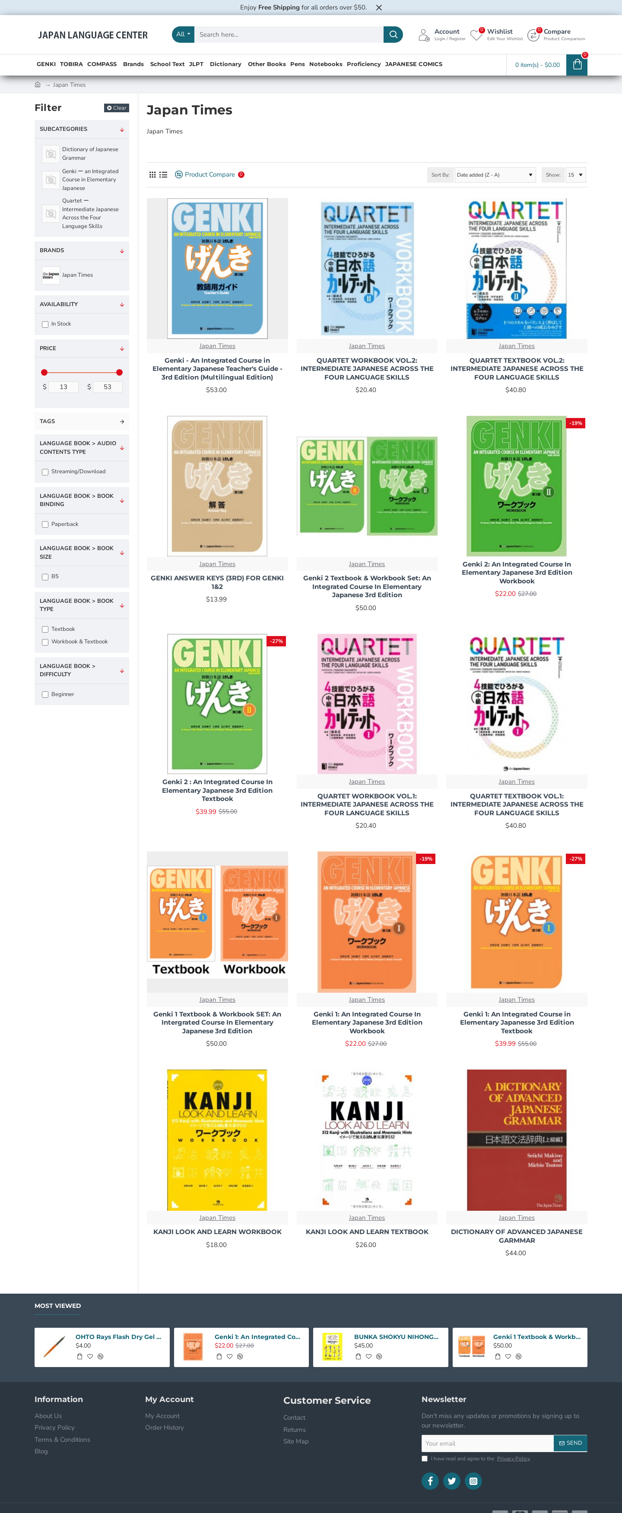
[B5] (45, 577)
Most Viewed (58, 1306)
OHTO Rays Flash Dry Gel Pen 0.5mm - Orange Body (120, 1337)
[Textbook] (45, 629)
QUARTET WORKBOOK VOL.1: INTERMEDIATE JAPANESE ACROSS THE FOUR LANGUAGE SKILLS (367, 804)
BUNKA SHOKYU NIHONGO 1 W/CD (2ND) (398, 1337)
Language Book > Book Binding (77, 500)
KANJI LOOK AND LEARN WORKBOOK (217, 1232)
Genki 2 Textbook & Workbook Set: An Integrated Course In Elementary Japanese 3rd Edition (367, 586)
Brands (52, 250)
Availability (59, 304)
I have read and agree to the (477, 1458)
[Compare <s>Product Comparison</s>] (556, 34)
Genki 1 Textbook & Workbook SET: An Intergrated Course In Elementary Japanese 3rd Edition (217, 1022)
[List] (163, 174)
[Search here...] (393, 34)
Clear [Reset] (120, 107)
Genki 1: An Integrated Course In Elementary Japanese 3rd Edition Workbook (367, 1022)
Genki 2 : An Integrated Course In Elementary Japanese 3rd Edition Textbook (217, 790)
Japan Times (217, 346)
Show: (553, 174)
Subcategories (63, 129)
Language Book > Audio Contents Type (78, 448)
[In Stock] (45, 324)
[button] (79, 1356)
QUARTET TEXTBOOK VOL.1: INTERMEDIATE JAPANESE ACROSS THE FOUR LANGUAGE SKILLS (517, 804)
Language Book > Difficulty (67, 670)
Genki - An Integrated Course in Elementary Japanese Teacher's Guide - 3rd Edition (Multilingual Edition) (217, 368)
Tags (47, 421)
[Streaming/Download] (45, 472)
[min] (63, 387)
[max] (108, 387)
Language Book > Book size (77, 552)
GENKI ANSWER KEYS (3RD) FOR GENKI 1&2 (217, 582)
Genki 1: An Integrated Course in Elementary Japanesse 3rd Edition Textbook (517, 1022)
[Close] (379, 7)
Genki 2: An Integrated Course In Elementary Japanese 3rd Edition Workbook (517, 572)
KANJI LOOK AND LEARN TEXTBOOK (367, 1232)
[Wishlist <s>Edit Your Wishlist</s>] (496, 34)
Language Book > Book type (77, 605)
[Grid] (152, 174)
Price (48, 348)
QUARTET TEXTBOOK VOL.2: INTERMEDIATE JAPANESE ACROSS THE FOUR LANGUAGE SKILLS (517, 368)
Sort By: (441, 174)
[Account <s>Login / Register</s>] (442, 34)
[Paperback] (45, 524)
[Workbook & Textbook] (45, 642)
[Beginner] (45, 694)
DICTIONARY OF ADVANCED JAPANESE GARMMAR (517, 1236)
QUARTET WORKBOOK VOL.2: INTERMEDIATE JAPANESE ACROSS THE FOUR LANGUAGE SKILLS (367, 368)
